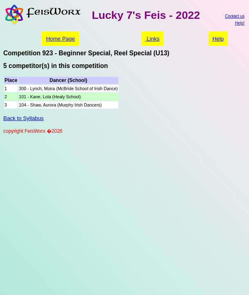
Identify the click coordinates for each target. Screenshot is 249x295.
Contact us (234, 16)
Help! (239, 23)
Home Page (60, 39)
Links (152, 39)
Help (218, 39)
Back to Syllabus (23, 118)
